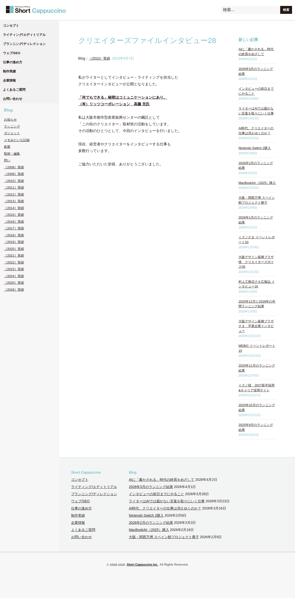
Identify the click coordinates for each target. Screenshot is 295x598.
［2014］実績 (14, 208)
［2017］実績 (14, 228)
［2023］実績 (14, 269)
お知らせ (10, 119)
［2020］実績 (14, 249)
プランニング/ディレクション (24, 44)
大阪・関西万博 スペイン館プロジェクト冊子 (164, 537)
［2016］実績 (14, 221)
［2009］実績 (14, 174)
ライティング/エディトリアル (24, 35)
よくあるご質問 (14, 89)
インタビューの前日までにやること (156, 494)
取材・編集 (12, 153)
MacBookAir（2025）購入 (257, 183)
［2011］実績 (14, 187)
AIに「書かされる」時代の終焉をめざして (161, 480)
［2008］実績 (14, 167)
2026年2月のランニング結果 (151, 523)
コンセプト (11, 25)
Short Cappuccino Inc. (142, 564)
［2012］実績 (14, 194)
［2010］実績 (14, 181)
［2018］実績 (14, 235)
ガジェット (12, 133)
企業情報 (9, 80)
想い (7, 160)
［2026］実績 (14, 289)
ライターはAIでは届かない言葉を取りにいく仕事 (167, 501)
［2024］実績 (14, 276)
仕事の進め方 (12, 62)
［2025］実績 (14, 283)
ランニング (12, 126)
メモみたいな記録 (17, 140)
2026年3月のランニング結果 (151, 487)
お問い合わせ (12, 99)
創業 (7, 147)
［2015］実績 (14, 215)
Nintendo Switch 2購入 (254, 148)
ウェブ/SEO (11, 53)
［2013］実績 (14, 201)
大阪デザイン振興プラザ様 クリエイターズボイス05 (256, 261)
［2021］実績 (14, 255)
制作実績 (9, 71)
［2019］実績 (14, 242)
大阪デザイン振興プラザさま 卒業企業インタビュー (256, 326)
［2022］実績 (14, 262)
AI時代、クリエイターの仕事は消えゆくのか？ (165, 508)
